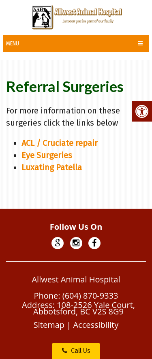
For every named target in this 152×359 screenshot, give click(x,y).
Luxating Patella (51, 167)
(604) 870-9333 (90, 295)
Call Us (76, 351)
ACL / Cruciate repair (59, 143)
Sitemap (49, 324)
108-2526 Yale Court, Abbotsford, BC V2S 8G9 (84, 308)
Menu (12, 43)
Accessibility (95, 324)
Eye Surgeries (46, 155)
